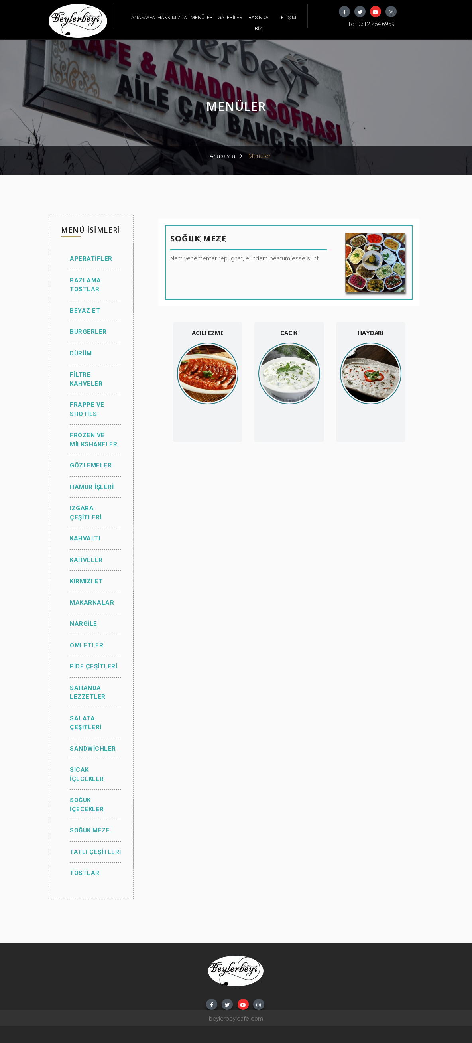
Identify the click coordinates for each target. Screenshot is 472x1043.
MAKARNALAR (92, 602)
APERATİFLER (91, 258)
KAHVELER (86, 560)
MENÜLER (202, 17)
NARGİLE (83, 623)
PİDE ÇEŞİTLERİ (93, 666)
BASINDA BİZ (258, 23)
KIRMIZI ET (86, 581)
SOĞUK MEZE (90, 830)
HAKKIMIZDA (172, 17)
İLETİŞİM (286, 17)
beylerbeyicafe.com (236, 1018)
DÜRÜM (81, 353)
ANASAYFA (143, 17)
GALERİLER (230, 17)
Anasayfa (222, 156)
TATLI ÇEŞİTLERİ (95, 852)
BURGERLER (88, 331)
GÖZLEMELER (91, 465)
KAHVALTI (85, 538)
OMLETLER (86, 645)
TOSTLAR (85, 873)
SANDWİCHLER (93, 748)
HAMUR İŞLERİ (92, 487)
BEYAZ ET (85, 310)
